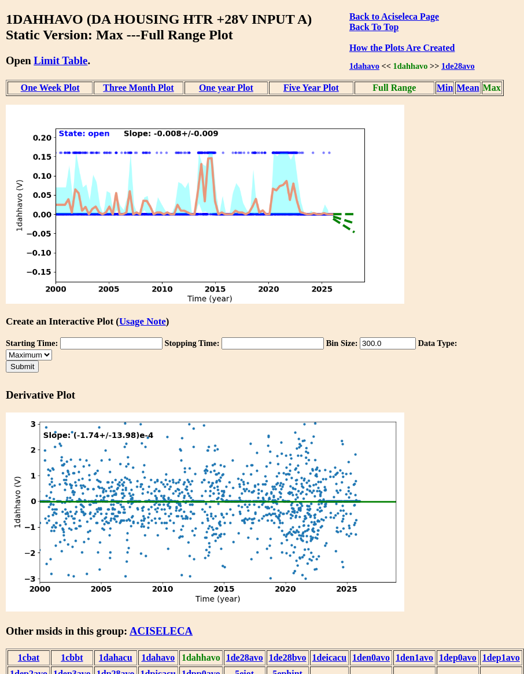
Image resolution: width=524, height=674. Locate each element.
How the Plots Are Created (402, 48)
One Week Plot (50, 88)
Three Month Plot (138, 88)
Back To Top (373, 27)
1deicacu (329, 657)
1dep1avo (501, 657)
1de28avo (458, 66)
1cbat (28, 657)
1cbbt (72, 657)
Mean (467, 88)
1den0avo (371, 657)
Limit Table (60, 60)
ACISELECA (161, 631)
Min (445, 88)
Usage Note (142, 321)
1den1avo (414, 657)
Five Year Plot (311, 88)
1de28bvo (288, 657)
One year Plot (226, 88)
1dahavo (364, 66)
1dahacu (115, 657)
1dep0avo (458, 657)
